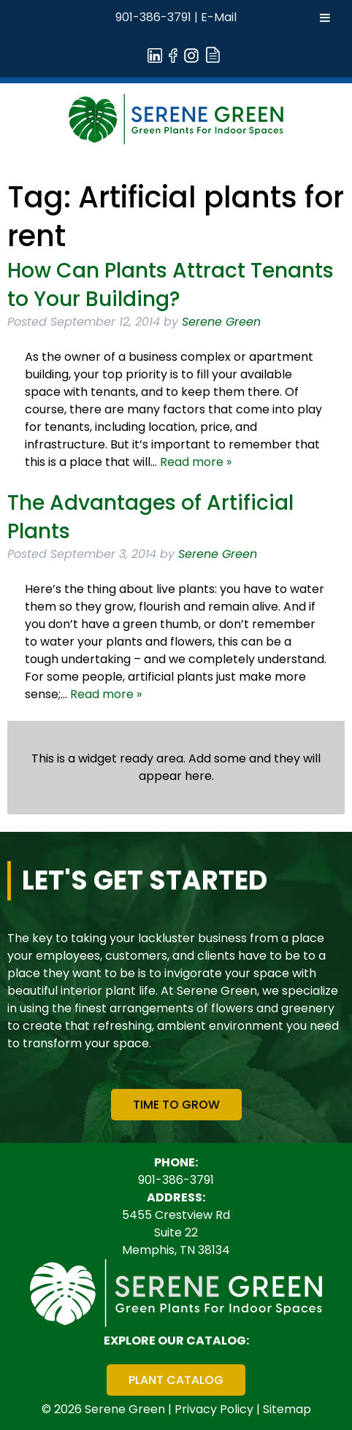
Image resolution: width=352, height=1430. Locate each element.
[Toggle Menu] (325, 17)
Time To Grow (176, 1104)
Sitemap (287, 1409)
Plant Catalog (176, 1380)
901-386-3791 (153, 17)
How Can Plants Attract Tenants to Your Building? (170, 284)
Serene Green (221, 321)
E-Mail (219, 17)
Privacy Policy (214, 1409)
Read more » (196, 462)
